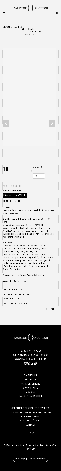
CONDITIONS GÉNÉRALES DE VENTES (30, 408)
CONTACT (30, 424)
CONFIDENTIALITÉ (30, 416)
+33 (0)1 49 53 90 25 (30, 350)
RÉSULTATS (30, 379)
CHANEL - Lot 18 (33, 32)
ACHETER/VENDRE (30, 383)
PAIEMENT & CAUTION (30, 396)
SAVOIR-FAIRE (30, 388)
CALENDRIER (30, 375)
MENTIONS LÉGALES (30, 420)
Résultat (31, 29)
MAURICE (30, 392)
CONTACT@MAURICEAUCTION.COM (30, 355)
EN (33, 433)
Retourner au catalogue (16, 304)
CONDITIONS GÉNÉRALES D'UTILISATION (30, 412)
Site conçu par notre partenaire (30, 458)
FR (28, 433)
